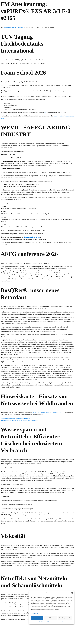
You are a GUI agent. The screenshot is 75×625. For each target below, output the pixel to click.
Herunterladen (26, 418)
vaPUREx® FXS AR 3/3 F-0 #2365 (14, 27)
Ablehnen (50, 618)
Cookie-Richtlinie (43, 621)
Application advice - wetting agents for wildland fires (15, 420)
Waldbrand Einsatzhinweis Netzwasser (11, 418)
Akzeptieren (37, 618)
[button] (71, 593)
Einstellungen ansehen (64, 618)
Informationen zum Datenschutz (54, 621)
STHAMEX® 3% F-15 (58, 412)
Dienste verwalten (35, 613)
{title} (62, 621)
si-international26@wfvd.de (32, 237)
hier (45, 112)
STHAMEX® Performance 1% (40, 412)
